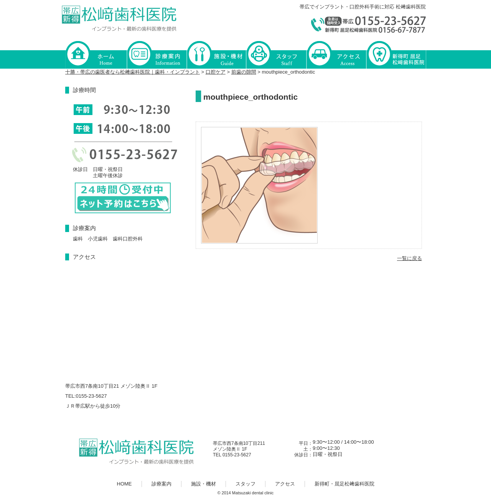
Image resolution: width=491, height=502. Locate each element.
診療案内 (156, 54)
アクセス (336, 54)
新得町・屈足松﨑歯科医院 (396, 54)
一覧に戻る (409, 258)
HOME (96, 54)
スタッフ (276, 54)
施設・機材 (216, 54)
